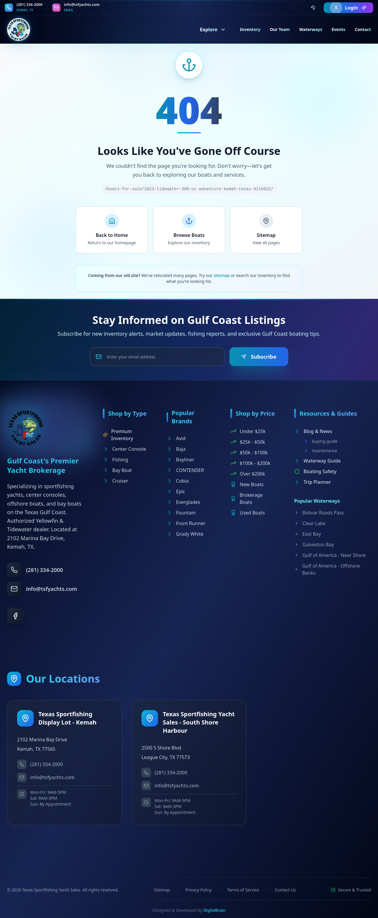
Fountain (181, 512)
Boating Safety (315, 471)
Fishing (115, 459)
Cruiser (115, 481)
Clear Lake (309, 523)
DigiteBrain (214, 910)
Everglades (183, 502)
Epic (176, 491)
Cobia (178, 481)
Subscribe (258, 356)
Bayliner (180, 459)
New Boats (246, 484)
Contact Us (285, 890)
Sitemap (162, 890)
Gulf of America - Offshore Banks (327, 569)
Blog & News (313, 431)
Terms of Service (243, 890)
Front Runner (186, 523)
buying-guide (321, 441)
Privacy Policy (198, 890)
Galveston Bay (314, 544)
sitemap (222, 275)
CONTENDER (185, 470)
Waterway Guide (317, 461)
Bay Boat (117, 470)
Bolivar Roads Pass (319, 512)
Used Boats (247, 512)
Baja (176, 449)
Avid (176, 438)
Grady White (185, 534)
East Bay (307, 534)
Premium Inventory (118, 435)
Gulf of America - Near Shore (330, 555)
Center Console (124, 449)
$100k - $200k (250, 463)
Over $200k (247, 474)
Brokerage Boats (246, 498)
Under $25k (247, 431)
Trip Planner (312, 482)
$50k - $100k (249, 452)
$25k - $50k (247, 442)
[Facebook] (15, 616)
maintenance (320, 450)
